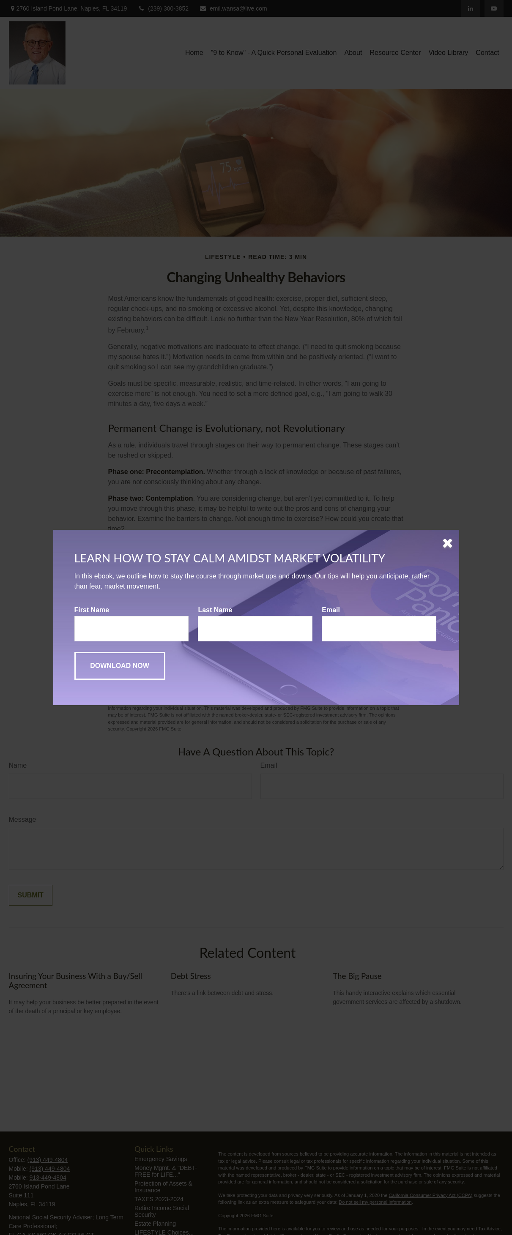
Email (331, 609)
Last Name (215, 609)
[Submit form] (119, 666)
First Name (92, 609)
